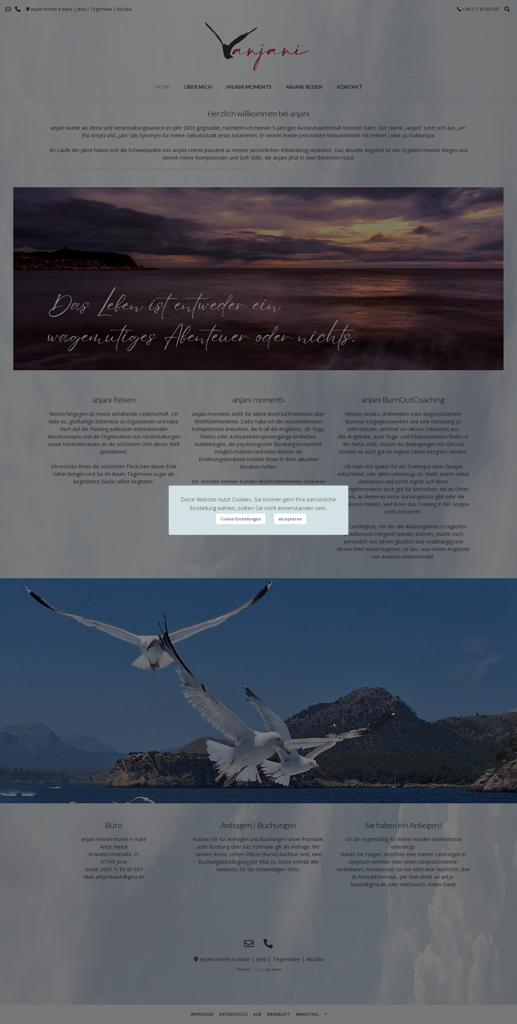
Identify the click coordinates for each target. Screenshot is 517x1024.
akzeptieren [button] (290, 519)
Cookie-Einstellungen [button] (240, 519)
